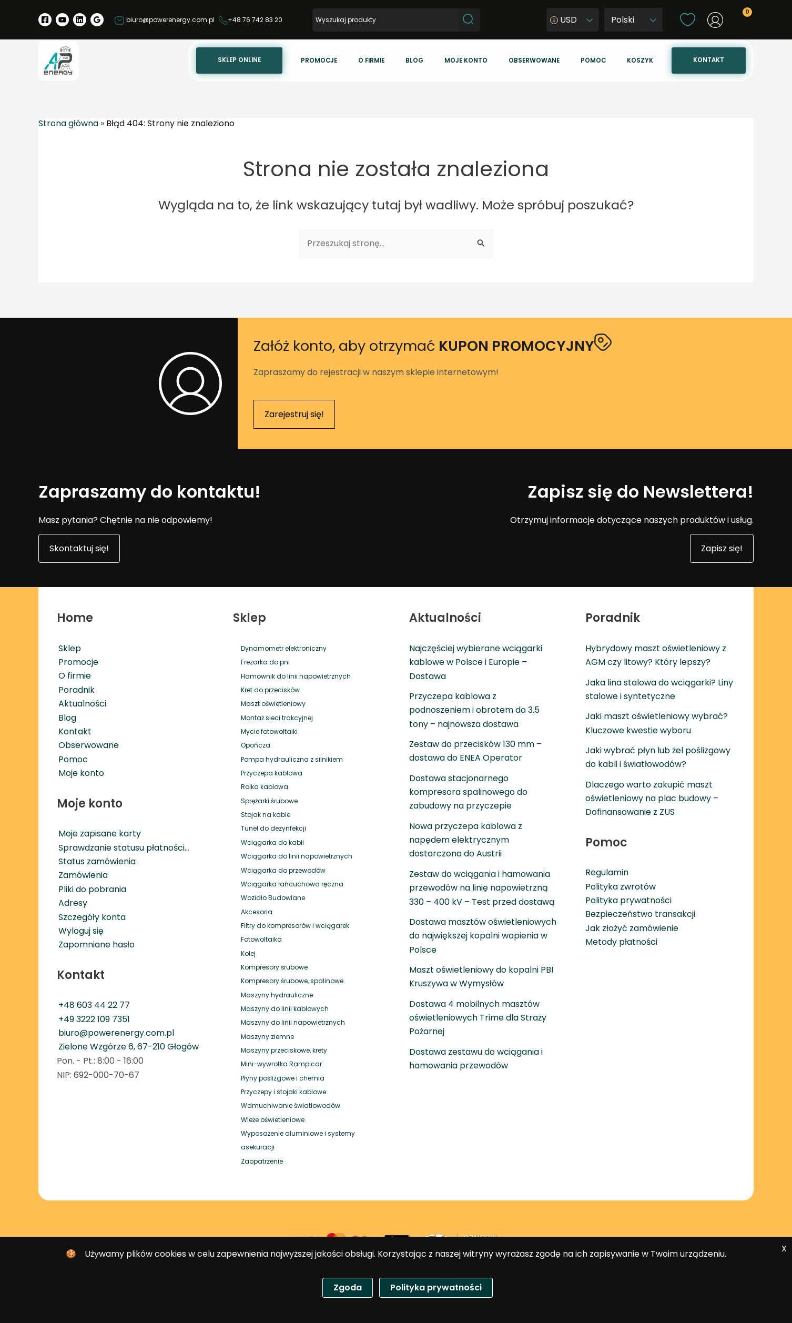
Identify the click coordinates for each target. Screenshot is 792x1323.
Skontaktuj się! (79, 547)
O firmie (428, 60)
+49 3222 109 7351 (92, 1018)
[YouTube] (62, 19)
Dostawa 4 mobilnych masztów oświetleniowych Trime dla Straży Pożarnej (477, 1017)
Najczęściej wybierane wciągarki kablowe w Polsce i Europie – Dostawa (475, 661)
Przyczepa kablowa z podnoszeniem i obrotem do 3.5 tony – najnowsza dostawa (474, 709)
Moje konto (505, 60)
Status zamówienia (95, 860)
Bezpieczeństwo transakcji (640, 913)
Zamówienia (81, 874)
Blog (463, 60)
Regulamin (606, 872)
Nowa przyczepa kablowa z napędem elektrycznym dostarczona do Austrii (465, 839)
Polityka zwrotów (620, 886)
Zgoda (347, 1287)
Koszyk (653, 60)
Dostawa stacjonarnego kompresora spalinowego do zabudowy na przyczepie (468, 791)
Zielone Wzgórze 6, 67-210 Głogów (127, 1046)
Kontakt (712, 60)
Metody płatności (621, 941)
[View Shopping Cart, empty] (741, 21)
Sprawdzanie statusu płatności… (122, 847)
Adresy (71, 902)
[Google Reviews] (97, 19)
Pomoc (615, 60)
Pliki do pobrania (91, 888)
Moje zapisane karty (98, 832)
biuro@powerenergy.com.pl (164, 19)
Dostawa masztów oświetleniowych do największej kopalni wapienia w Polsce (482, 935)
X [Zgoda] (784, 1249)
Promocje (385, 60)
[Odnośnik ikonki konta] (715, 20)
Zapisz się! (722, 547)
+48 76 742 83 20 (250, 19)
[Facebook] (45, 19)
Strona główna (68, 123)
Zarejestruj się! (294, 413)
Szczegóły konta (90, 916)
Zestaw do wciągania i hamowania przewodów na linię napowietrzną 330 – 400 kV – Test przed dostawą (482, 887)
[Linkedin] (79, 19)
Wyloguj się (79, 930)
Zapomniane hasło (95, 944)
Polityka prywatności (628, 900)
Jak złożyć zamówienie (631, 927)
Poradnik (75, 689)
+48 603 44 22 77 (92, 1004)
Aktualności (81, 703)
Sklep (68, 647)
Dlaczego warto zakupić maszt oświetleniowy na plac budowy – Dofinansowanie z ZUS (651, 797)
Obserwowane (565, 60)
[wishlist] (687, 19)
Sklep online (314, 60)
